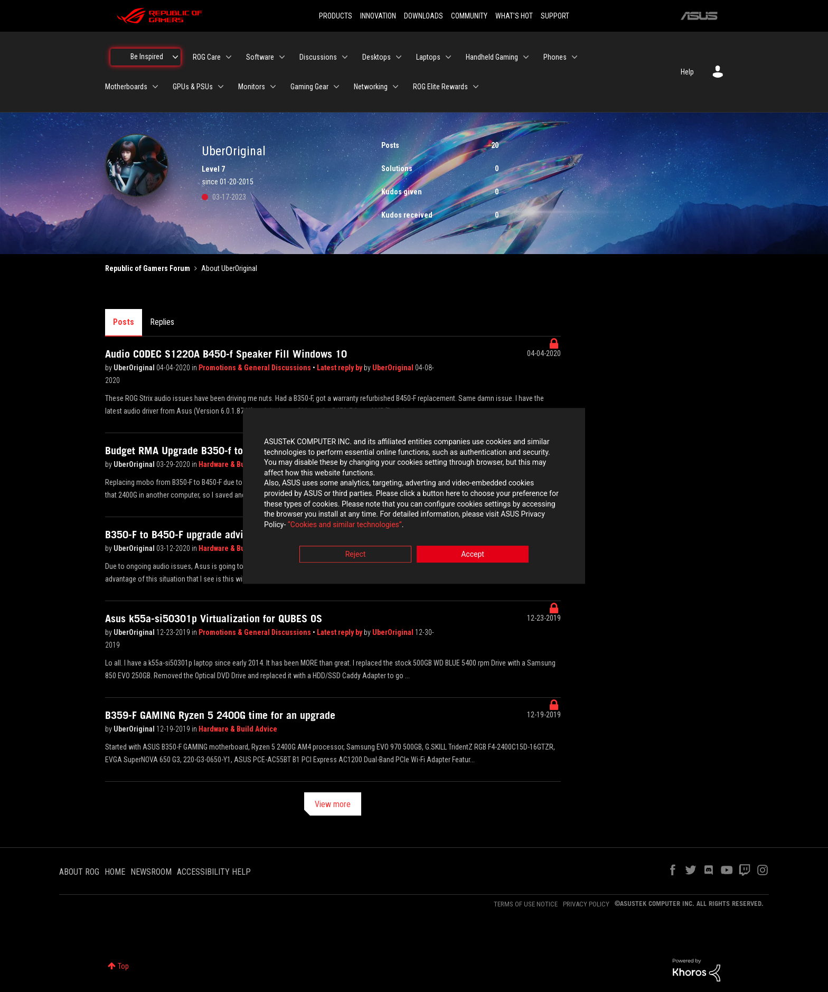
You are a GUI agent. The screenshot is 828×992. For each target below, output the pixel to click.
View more (333, 804)
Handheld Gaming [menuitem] (492, 57)
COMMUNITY (469, 16)
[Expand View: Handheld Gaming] (526, 57)
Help (687, 72)
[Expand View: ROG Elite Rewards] (476, 86)
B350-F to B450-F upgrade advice (179, 534)
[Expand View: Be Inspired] (175, 57)
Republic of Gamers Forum (147, 268)
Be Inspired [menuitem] (146, 56)
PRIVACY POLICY (586, 904)
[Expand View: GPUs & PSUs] (220, 86)
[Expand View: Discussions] (345, 57)
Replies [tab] (162, 322)
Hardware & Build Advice (238, 464)
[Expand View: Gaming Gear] (336, 86)
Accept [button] (472, 554)
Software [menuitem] (260, 57)
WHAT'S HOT (514, 16)
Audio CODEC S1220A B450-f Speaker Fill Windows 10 (226, 354)
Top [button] (123, 966)
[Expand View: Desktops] (398, 57)
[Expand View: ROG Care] (228, 57)
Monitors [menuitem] (251, 86)
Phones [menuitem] (555, 57)
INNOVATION (378, 16)
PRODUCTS (335, 16)
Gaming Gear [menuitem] (309, 86)
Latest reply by (340, 367)
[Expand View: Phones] (574, 57)
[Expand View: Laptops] (448, 57)
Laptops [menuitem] (428, 57)
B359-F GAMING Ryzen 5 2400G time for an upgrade (220, 715)
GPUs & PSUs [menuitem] (193, 86)
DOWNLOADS (423, 16)
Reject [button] (355, 554)
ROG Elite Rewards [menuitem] (440, 86)
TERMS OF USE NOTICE (526, 904)
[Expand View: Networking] (395, 86)
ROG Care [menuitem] (207, 57)
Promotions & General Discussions (256, 367)
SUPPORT (555, 16)
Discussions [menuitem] (318, 57)
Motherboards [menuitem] (126, 86)
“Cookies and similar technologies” (345, 524)
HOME (115, 872)
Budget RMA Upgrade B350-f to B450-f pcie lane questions (235, 450)
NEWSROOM (151, 872)
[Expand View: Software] (282, 57)
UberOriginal (135, 367)
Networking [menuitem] (371, 86)
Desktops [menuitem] (376, 57)
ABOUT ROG (79, 872)
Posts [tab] (123, 322)
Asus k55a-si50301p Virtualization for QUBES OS (213, 618)
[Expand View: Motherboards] (155, 86)
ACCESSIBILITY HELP (214, 872)
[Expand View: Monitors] (273, 86)
